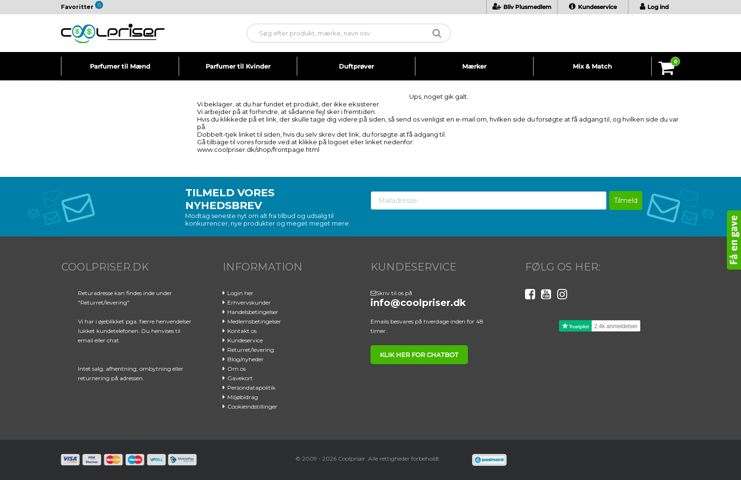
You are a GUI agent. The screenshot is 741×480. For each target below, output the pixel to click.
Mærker (474, 66)
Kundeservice (593, 6)
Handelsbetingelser (252, 311)
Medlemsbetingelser (254, 321)
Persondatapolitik (251, 387)
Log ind (654, 6)
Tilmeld (626, 200)
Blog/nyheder (245, 359)
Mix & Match (592, 66)
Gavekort (240, 378)
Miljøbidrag (242, 397)
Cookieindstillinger (252, 406)
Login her (240, 293)
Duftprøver (356, 66)
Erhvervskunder (249, 302)
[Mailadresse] (488, 200)
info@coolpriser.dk (418, 302)
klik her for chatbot (419, 354)
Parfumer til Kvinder (238, 66)
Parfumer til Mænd (120, 66)
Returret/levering (250, 349)
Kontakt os (242, 330)
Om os (236, 368)
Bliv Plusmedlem (521, 6)
